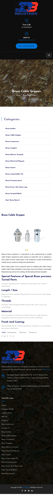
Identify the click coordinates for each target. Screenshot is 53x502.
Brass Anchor (10, 128)
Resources (33, 332)
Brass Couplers (11, 148)
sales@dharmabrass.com (26, 40)
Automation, (11, 332)
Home (18, 95)
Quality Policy (7, 413)
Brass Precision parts (13, 180)
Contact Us (6, 428)
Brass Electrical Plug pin (14, 161)
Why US (4, 417)
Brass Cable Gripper (30, 95)
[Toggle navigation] (48, 55)
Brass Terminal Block (13, 193)
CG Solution (26, 487)
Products (5, 420)
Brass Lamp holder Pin (14, 174)
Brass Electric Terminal (14, 154)
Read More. (47, 369)
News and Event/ (8, 424)
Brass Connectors (12, 141)
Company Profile (8, 409)
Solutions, (22, 332)
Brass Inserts (10, 167)
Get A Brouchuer (26, 46)
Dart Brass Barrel (12, 200)
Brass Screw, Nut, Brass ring (16, 187)
